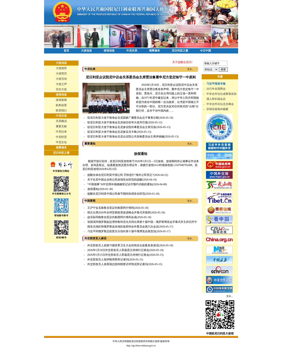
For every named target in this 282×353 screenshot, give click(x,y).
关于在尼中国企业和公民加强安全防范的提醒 (114, 179)
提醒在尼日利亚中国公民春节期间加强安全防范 (116, 193)
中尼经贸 (61, 136)
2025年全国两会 (216, 88)
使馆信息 (109, 50)
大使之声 (61, 84)
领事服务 (154, 50)
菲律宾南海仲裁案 (217, 109)
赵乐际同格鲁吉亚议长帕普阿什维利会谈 (112, 217)
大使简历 (61, 73)
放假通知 (140, 154)
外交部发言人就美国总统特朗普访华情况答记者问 (117, 264)
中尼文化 (61, 142)
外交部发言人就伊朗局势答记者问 (107, 259)
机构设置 (61, 105)
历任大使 (61, 89)
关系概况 (61, 121)
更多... (190, 69)
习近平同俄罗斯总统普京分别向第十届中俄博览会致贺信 (121, 231)
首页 (66, 50)
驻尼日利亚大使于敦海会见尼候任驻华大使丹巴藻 (117, 122)
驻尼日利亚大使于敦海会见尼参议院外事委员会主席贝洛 (121, 127)
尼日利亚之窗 (180, 50)
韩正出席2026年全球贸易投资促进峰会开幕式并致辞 (118, 212)
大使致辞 (61, 68)
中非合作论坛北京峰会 (220, 104)
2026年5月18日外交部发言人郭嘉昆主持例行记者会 (118, 250)
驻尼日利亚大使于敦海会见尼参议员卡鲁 (112, 131)
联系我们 (61, 110)
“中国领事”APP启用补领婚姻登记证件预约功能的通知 (119, 184)
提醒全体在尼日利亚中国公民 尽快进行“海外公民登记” (120, 174)
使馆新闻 (61, 99)
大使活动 (61, 78)
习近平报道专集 (216, 83)
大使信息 (86, 50)
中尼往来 (61, 131)
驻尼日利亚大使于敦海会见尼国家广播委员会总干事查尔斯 (123, 117)
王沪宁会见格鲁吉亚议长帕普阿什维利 (110, 207)
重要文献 (61, 126)
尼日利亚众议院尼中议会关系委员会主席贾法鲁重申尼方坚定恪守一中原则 (141, 77)
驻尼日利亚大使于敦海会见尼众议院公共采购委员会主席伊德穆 (125, 136)
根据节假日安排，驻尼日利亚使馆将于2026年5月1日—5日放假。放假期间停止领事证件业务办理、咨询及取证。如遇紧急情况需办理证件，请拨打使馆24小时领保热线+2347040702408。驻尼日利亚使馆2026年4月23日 (140, 165)
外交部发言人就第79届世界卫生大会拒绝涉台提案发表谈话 (123, 245)
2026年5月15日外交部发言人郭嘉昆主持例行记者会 (118, 254)
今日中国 (205, 50)
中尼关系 (131, 50)
